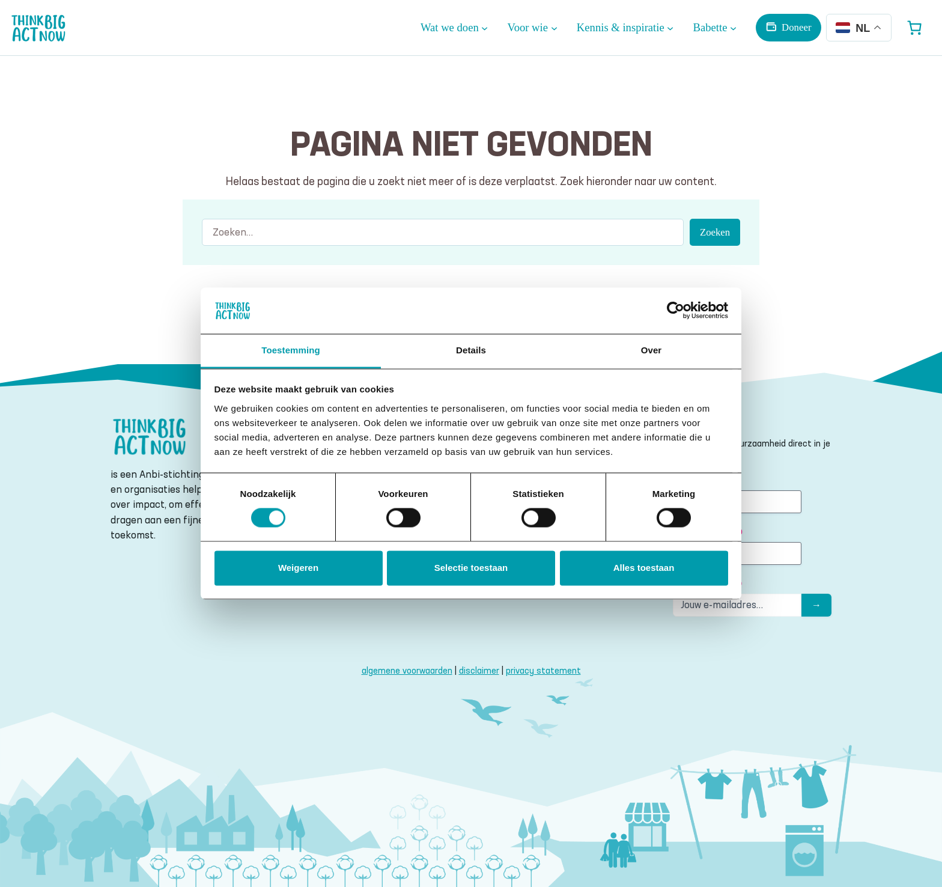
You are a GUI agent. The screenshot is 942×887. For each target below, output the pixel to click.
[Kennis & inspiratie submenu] (625, 28)
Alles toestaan (644, 567)
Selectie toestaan (471, 567)
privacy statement (543, 670)
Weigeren (298, 567)
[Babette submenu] (715, 28)
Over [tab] (651, 350)
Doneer (796, 27)
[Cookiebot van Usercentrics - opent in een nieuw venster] (675, 311)
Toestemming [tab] (290, 350)
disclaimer (479, 670)
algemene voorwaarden (407, 670)
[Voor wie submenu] (533, 28)
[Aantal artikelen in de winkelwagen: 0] (914, 28)
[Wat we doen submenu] (454, 28)
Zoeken (715, 232)
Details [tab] (471, 350)
